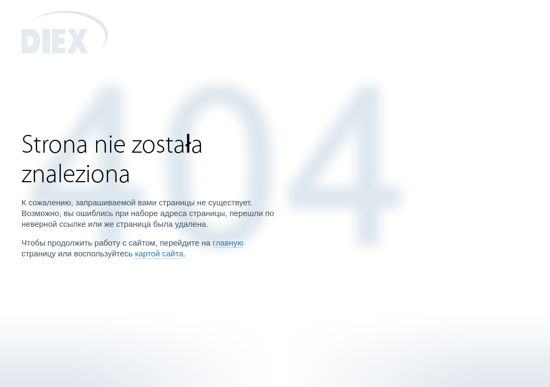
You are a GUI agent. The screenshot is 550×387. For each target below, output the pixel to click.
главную (228, 242)
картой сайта (159, 253)
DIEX (64, 32)
